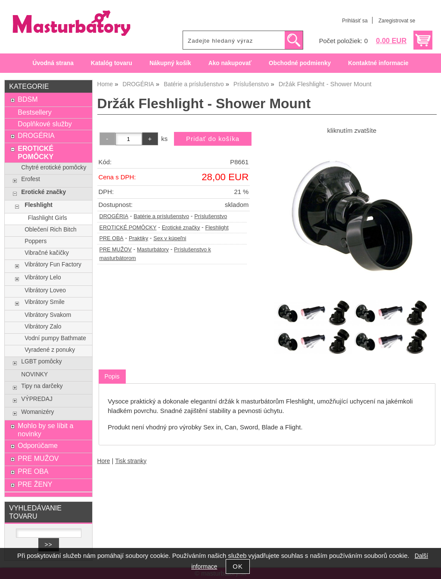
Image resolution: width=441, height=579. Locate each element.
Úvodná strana (53, 63)
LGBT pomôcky (41, 361)
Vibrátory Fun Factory (53, 264)
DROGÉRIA (114, 216)
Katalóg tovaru (111, 63)
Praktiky (138, 238)
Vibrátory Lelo (43, 277)
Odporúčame (38, 445)
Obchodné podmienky (300, 63)
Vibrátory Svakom (48, 315)
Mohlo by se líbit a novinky (45, 430)
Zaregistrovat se (397, 21)
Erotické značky (181, 228)
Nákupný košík (170, 63)
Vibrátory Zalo (43, 326)
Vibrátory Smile (45, 302)
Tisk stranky (130, 461)
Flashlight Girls (47, 218)
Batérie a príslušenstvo (161, 216)
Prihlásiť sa (354, 21)
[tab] (112, 376)
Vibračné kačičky (47, 253)
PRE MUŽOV (115, 250)
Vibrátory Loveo (45, 290)
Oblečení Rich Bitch (50, 229)
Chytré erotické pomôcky (53, 167)
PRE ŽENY (35, 484)
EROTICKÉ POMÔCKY (128, 228)
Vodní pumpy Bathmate (55, 338)
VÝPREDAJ (36, 399)
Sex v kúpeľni (169, 238)
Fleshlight (216, 228)
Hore (103, 461)
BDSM (27, 99)
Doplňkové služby (45, 124)
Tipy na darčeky (41, 386)
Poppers (36, 241)
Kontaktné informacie (378, 63)
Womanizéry (37, 412)
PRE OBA (111, 238)
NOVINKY (34, 374)
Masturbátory (153, 250)
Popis (112, 376)
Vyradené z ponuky (50, 350)
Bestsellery (34, 112)
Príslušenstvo (210, 216)
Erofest (30, 179)
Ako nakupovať (230, 63)
